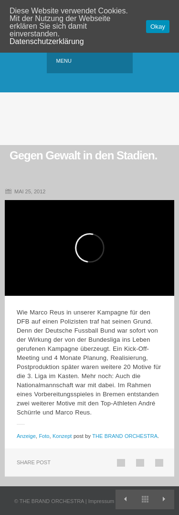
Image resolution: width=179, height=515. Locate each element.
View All (145, 499)
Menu (64, 61)
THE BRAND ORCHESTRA (125, 436)
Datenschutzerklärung (47, 41)
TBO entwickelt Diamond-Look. (125, 499)
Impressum (101, 501)
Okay (157, 26)
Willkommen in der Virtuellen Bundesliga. (164, 499)
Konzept (62, 436)
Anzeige (26, 436)
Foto (44, 436)
